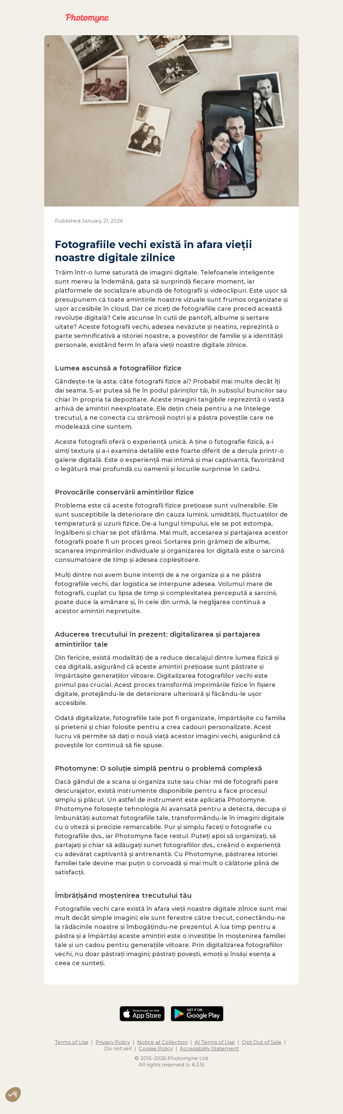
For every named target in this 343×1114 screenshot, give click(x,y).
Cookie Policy (156, 1048)
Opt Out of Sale (261, 1042)
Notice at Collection (162, 1042)
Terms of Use (71, 1042)
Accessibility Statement (209, 1048)
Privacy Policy (112, 1042)
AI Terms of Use (215, 1042)
